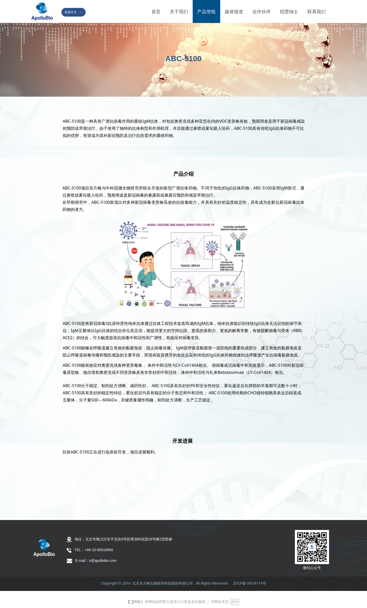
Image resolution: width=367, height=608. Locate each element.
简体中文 (70, 12)
